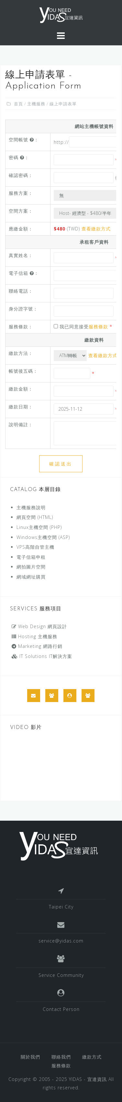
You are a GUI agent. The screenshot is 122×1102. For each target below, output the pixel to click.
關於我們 (30, 1057)
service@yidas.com (61, 941)
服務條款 (98, 326)
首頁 (18, 104)
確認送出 (60, 464)
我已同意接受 (83, 326)
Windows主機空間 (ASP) (43, 537)
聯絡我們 (61, 1057)
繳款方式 (92, 1057)
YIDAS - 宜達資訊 (88, 1079)
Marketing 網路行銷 (37, 646)
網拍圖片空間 (31, 567)
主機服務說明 (31, 507)
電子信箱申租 (31, 557)
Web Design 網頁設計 (39, 626)
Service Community (61, 975)
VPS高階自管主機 (35, 547)
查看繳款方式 (96, 229)
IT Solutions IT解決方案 (42, 656)
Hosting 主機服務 (34, 636)
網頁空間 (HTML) (35, 517)
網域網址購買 (31, 577)
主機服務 (36, 104)
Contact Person (61, 1009)
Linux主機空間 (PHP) (39, 527)
